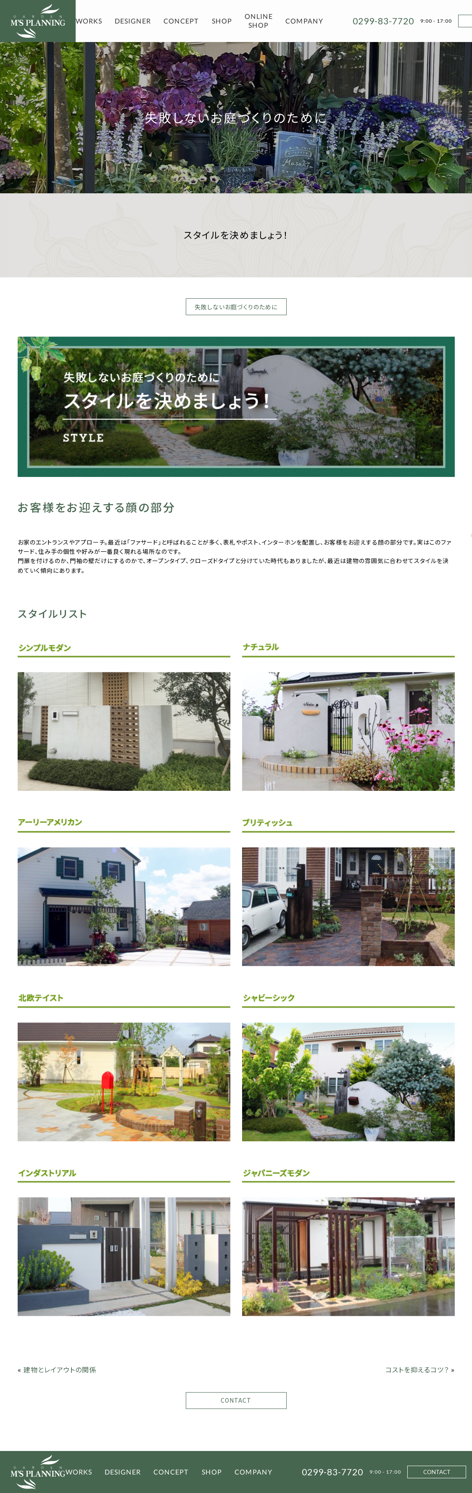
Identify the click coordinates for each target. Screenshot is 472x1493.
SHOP (222, 21)
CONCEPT (181, 21)
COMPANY (304, 21)
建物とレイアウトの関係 (60, 1369)
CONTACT (236, 1400)
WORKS (89, 21)
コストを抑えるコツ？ (417, 1369)
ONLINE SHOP (259, 20)
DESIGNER (133, 21)
